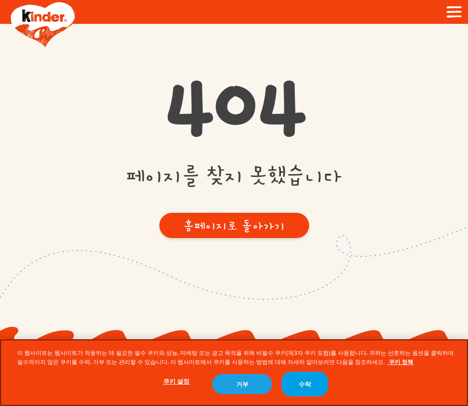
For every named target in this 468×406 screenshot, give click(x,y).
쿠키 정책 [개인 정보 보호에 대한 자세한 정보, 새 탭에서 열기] (400, 362)
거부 (242, 384)
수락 (305, 384)
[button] (234, 225)
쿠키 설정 (176, 381)
